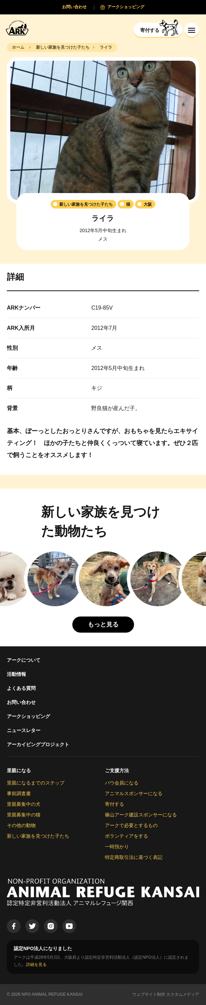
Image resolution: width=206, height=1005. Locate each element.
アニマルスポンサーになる (133, 793)
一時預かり (117, 846)
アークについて (23, 660)
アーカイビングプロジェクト (38, 744)
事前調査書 (19, 793)
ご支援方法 (117, 770)
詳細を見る (36, 964)
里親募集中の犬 (23, 804)
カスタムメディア (182, 994)
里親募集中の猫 (23, 814)
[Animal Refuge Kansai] (19, 28)
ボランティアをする (126, 836)
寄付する (114, 804)
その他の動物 (21, 825)
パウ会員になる (121, 783)
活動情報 (16, 674)
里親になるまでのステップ (35, 783)
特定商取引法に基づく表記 (133, 857)
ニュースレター (23, 730)
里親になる (19, 770)
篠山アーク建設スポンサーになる (141, 814)
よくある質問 (21, 688)
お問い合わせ (21, 702)
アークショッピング (28, 716)
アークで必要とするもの (131, 825)
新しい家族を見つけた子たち (38, 836)
